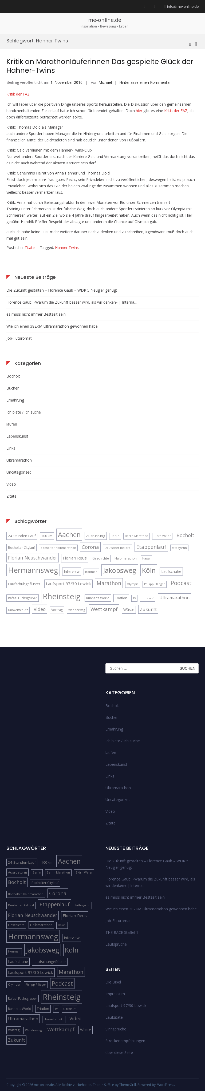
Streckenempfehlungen (125, 1040)
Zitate (30, 247)
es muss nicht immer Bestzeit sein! (36, 314)
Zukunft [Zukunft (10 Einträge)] (148, 609)
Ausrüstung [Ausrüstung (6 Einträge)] (95, 535)
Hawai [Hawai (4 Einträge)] (146, 558)
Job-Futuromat (19, 338)
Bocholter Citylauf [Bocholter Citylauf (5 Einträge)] (21, 547)
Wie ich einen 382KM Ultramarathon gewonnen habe (52, 326)
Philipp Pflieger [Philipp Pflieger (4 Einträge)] (154, 584)
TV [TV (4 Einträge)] (134, 598)
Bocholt (13, 376)
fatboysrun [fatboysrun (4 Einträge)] (179, 548)
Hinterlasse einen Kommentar (145, 82)
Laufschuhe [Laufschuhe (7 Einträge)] (171, 571)
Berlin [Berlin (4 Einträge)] (115, 536)
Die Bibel (113, 982)
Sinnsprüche (115, 1029)
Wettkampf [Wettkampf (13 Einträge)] (104, 609)
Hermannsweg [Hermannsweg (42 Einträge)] (33, 570)
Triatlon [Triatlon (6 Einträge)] (121, 598)
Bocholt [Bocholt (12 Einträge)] (185, 535)
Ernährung (15, 400)
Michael (105, 82)
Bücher (12, 388)
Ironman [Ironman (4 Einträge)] (91, 572)
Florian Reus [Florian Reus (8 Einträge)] (75, 558)
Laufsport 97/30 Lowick (125, 1005)
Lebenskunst (17, 436)
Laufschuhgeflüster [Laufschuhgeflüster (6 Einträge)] (24, 583)
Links (10, 448)
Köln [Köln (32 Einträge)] (149, 570)
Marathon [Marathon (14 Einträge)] (109, 583)
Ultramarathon (19, 460)
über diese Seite (119, 1052)
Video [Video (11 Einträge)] (40, 609)
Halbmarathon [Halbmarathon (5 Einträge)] (126, 558)
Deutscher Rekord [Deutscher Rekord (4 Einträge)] (118, 548)
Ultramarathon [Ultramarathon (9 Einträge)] (174, 598)
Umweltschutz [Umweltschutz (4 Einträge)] (18, 610)
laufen (11, 424)
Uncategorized (18, 472)
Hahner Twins (67, 247)
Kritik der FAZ (18, 94)
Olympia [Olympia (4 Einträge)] (133, 584)
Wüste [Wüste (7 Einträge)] (128, 609)
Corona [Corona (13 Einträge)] (90, 546)
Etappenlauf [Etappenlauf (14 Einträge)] (151, 546)
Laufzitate (114, 1017)
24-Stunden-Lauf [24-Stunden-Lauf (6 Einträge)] (22, 535)
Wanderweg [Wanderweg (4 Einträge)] (76, 610)
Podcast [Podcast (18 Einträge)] (181, 583)
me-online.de (104, 19)
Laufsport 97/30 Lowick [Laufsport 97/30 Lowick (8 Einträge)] (68, 583)
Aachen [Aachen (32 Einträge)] (69, 534)
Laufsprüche (116, 944)
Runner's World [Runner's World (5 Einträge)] (97, 598)
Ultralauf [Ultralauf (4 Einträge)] (147, 598)
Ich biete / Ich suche (23, 412)
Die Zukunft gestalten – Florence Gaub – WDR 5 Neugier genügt (61, 290)
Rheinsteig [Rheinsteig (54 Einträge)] (62, 596)
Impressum (115, 993)
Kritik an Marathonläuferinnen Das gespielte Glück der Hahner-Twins (99, 66)
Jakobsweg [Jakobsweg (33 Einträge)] (119, 570)
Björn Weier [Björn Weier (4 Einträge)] (162, 536)
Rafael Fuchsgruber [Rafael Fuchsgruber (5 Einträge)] (22, 598)
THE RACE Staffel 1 (121, 932)
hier (139, 110)
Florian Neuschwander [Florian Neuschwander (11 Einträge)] (32, 557)
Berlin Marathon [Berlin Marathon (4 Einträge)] (136, 536)
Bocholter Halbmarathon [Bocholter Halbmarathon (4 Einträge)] (58, 548)
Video (11, 484)
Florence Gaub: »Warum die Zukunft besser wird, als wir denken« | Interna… (71, 302)
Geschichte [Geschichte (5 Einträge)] (100, 558)
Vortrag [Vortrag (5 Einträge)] (57, 610)
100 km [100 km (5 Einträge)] (46, 536)
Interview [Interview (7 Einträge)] (72, 571)
